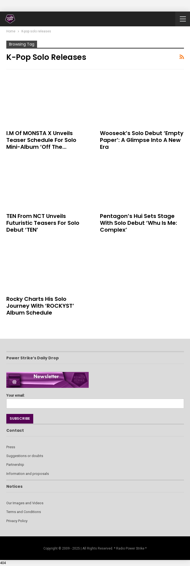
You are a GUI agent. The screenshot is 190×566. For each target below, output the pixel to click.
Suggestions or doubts (24, 456)
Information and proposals (27, 474)
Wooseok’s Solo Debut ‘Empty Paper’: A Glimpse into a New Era (141, 140)
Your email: (95, 399)
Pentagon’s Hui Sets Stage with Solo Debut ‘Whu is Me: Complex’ (138, 223)
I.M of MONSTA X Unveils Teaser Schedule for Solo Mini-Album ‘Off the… (41, 140)
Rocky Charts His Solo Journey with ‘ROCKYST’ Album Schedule (40, 305)
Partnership (15, 465)
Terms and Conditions (23, 512)
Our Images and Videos (24, 503)
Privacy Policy (16, 521)
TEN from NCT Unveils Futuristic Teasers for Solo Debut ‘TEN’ (42, 223)
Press (10, 447)
